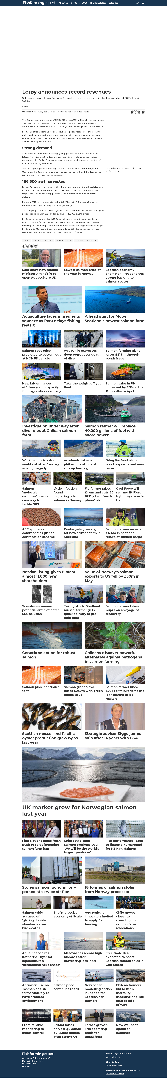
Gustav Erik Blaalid (115, 1074)
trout (26, 241)
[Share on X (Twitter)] (135, 112)
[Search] (137, 3)
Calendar (113, 3)
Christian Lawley (114, 1065)
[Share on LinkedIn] (139, 112)
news (69, 241)
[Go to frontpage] (39, 3)
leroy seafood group (86, 241)
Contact (75, 3)
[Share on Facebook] (132, 112)
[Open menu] (143, 3)
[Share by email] (143, 112)
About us (63, 3)
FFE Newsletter (98, 3)
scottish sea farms (43, 241)
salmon (59, 241)
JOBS (85, 3)
